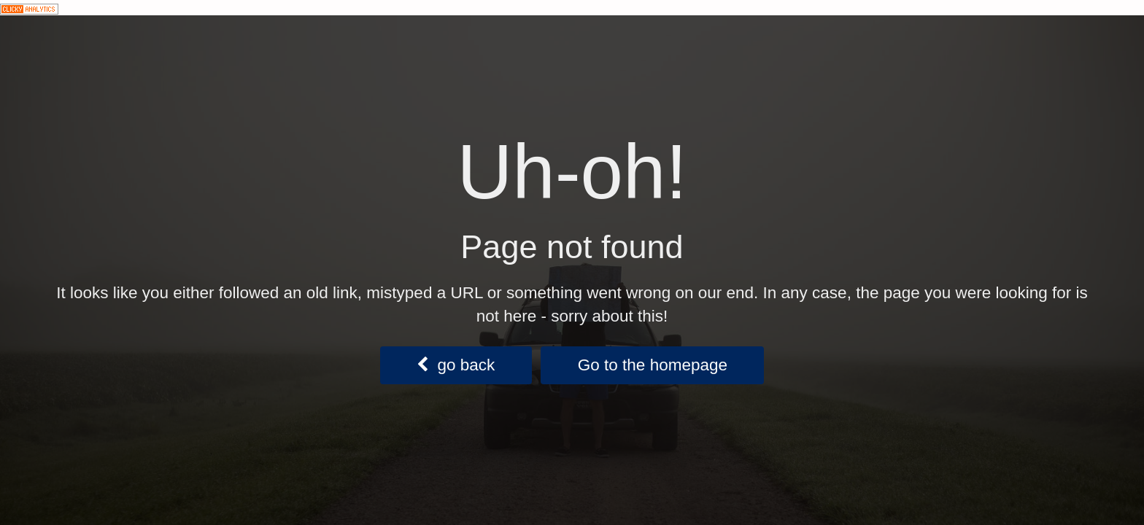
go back (456, 365)
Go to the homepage (652, 365)
